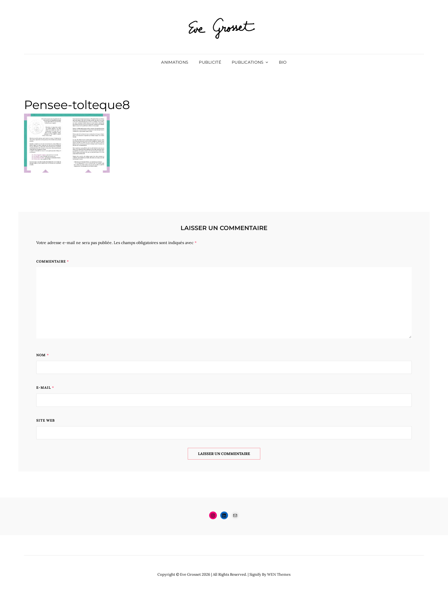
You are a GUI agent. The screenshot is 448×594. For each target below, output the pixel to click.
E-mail (45, 387)
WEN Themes (279, 574)
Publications (247, 62)
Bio (283, 62)
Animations (174, 62)
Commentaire (52, 261)
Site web (45, 420)
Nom (42, 355)
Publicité (210, 62)
